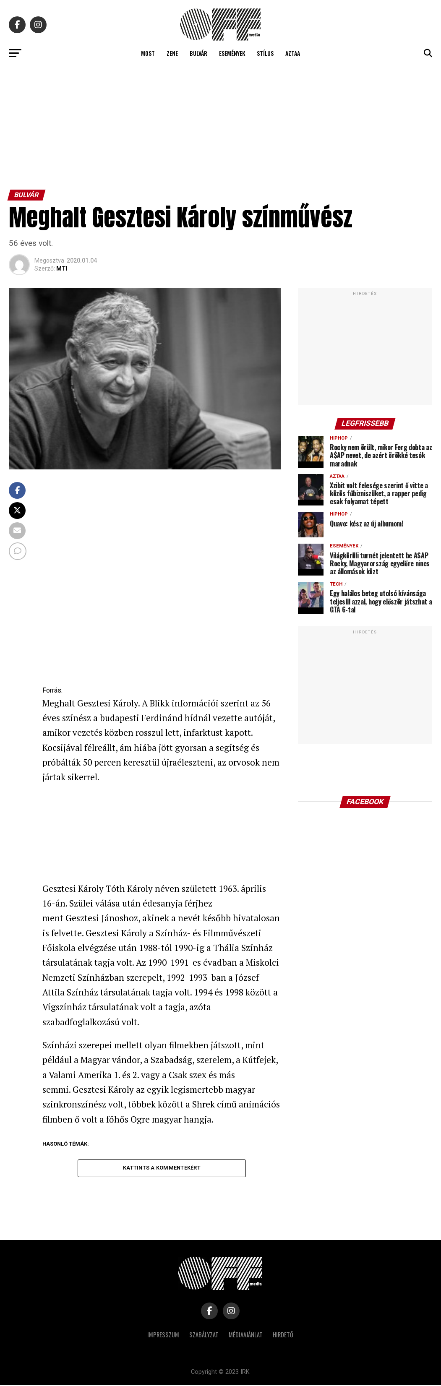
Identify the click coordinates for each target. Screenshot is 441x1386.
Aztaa (292, 53)
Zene (172, 53)
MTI (62, 268)
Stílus (265, 53)
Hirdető (283, 1335)
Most (148, 53)
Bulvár (198, 53)
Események (232, 53)
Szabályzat (204, 1335)
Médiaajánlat (246, 1335)
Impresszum (163, 1335)
